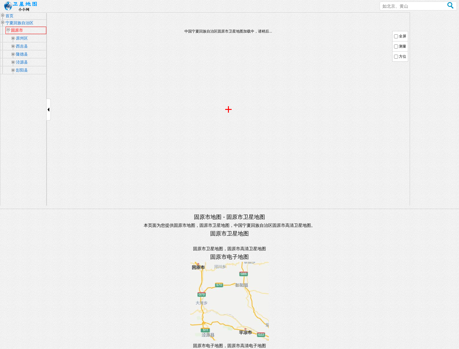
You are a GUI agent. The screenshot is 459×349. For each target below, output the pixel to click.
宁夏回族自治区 (19, 23)
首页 (9, 16)
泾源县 (22, 62)
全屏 (402, 36)
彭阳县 (22, 70)
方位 (402, 56)
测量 (402, 46)
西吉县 (22, 46)
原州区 (22, 38)
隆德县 (22, 54)
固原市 (17, 30)
